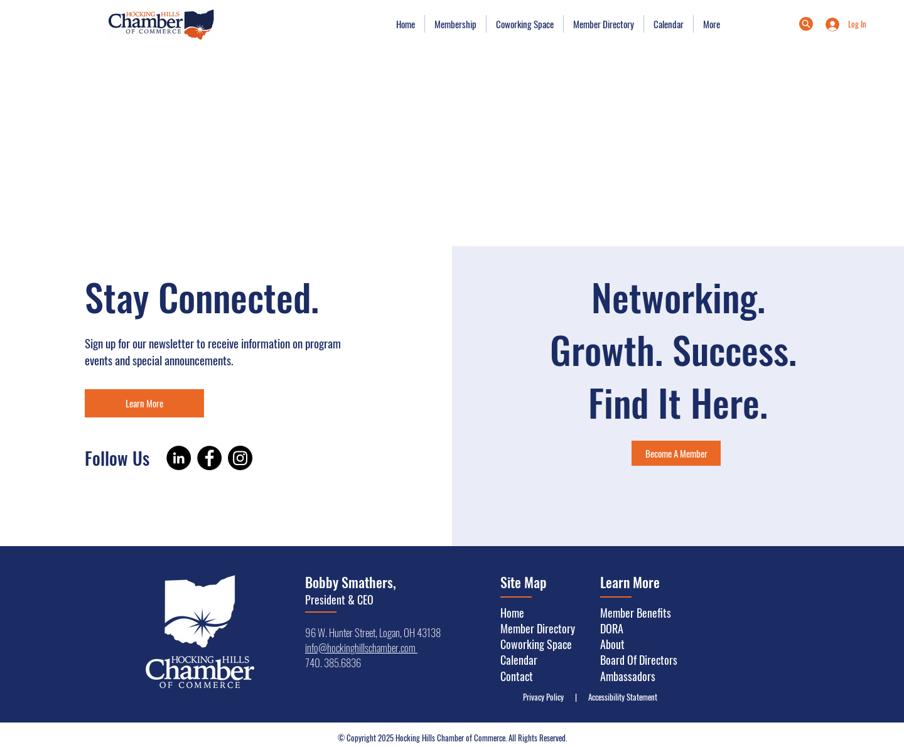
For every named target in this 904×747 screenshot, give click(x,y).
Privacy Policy (546, 697)
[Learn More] (144, 403)
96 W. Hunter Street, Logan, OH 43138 (373, 632)
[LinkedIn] (178, 458)
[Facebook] (209, 458)
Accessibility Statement (620, 697)
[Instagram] (240, 458)
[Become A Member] (676, 453)
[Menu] (806, 24)
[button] (455, 24)
